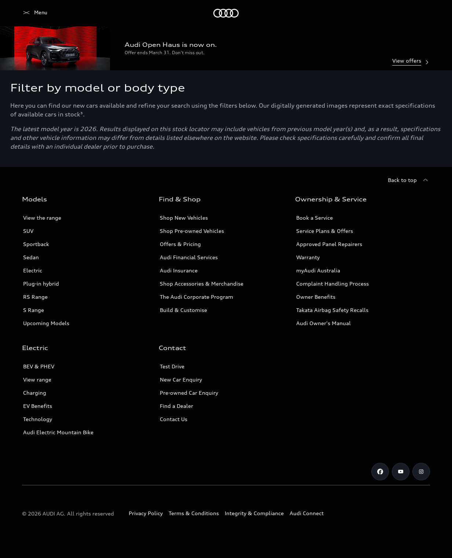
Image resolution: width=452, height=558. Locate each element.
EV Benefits (37, 406)
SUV (28, 231)
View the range (42, 218)
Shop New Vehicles (184, 218)
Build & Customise (183, 310)
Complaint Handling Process (332, 283)
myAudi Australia (318, 270)
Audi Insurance (179, 270)
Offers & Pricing (180, 244)
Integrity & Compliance (254, 513)
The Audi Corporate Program (196, 297)
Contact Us (173, 419)
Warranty (308, 257)
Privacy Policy (146, 513)
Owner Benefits (315, 297)
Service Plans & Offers (324, 231)
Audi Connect (307, 513)
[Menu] (34, 13)
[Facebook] (380, 471)
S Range (33, 310)
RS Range (35, 297)
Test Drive (172, 366)
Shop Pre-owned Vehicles (192, 231)
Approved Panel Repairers (329, 244)
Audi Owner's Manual (323, 323)
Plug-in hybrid (41, 283)
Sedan (31, 257)
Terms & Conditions (194, 513)
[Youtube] (400, 471)
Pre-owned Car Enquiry (189, 393)
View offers (411, 61)
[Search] (421, 13)
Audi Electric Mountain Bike (58, 432)
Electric (32, 270)
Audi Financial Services (189, 257)
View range (37, 379)
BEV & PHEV (38, 366)
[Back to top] (409, 180)
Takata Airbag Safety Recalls (332, 310)
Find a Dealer (176, 406)
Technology (37, 419)
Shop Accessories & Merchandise (201, 283)
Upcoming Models (46, 323)
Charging (34, 393)
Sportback (36, 244)
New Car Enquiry (181, 379)
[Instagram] (421, 471)
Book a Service (314, 218)
